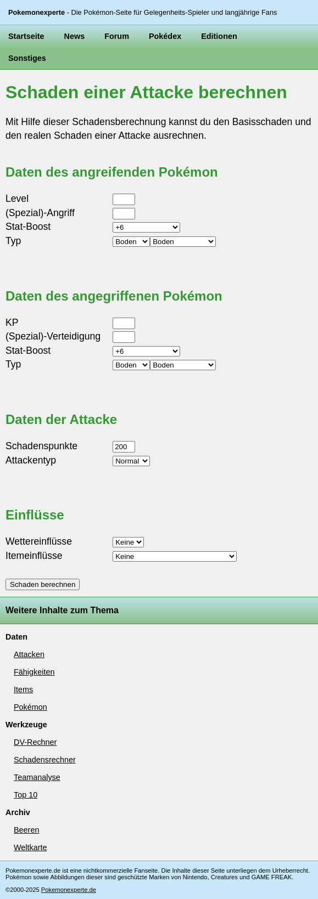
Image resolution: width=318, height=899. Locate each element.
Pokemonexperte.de (68, 889)
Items (23, 689)
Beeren (26, 830)
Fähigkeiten (34, 672)
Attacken (29, 654)
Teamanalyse (37, 777)
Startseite (26, 36)
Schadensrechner (45, 759)
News (74, 36)
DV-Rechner (35, 742)
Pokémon (30, 707)
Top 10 (25, 794)
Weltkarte (30, 847)
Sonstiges (27, 58)
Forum (116, 36)
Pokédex (165, 36)
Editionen (219, 36)
